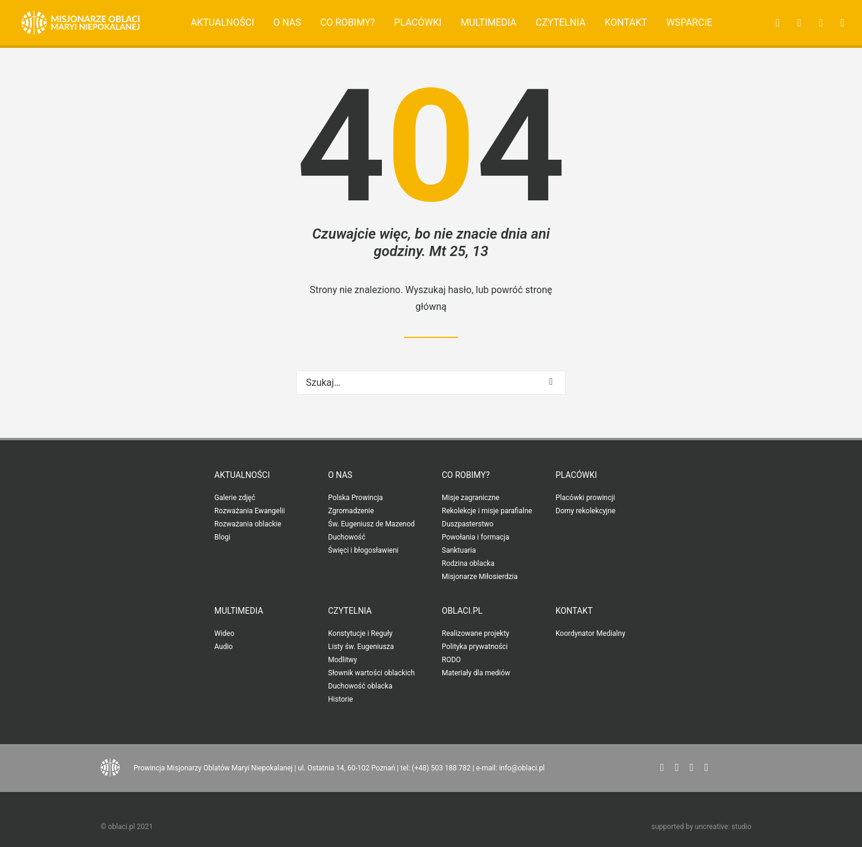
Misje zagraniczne (470, 497)
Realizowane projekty (475, 633)
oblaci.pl (462, 611)
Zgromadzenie (351, 511)
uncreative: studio (723, 826)
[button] (774, 22)
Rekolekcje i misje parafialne (487, 511)
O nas (287, 22)
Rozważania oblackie (247, 524)
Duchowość (347, 537)
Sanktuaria (459, 550)
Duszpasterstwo (467, 524)
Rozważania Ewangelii (249, 511)
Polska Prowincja (355, 497)
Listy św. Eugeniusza (361, 646)
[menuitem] (223, 22)
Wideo (224, 633)
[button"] (662, 767)
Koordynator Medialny (591, 633)
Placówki (417, 22)
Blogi (222, 537)
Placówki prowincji (585, 497)
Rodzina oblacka (468, 563)
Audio (223, 646)
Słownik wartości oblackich (371, 673)
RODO (451, 660)
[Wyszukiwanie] (431, 382)
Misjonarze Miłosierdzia (480, 576)
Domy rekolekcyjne (585, 511)
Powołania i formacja (475, 537)
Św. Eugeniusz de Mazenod (371, 524)
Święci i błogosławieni (363, 550)
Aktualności (222, 22)
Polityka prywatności (475, 646)
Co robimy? (347, 22)
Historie (340, 699)
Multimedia (489, 22)
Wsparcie (689, 22)
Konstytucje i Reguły (360, 633)
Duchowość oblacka (360, 686)
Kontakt (626, 22)
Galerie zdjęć (234, 497)
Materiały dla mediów (476, 673)
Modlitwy (342, 660)
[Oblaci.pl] (80, 23)
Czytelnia (560, 22)
